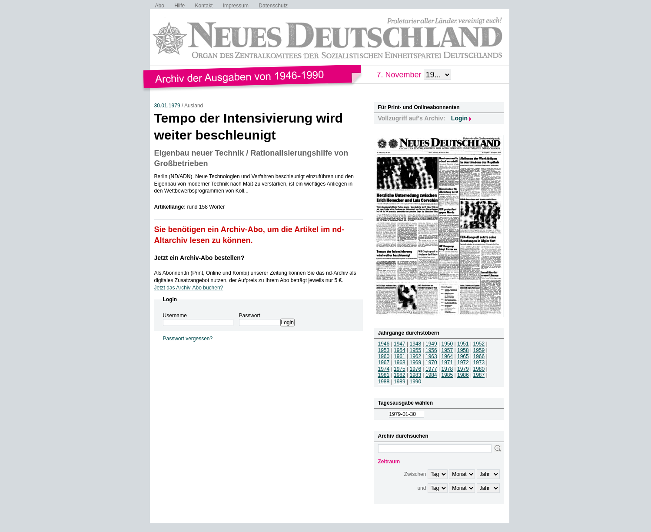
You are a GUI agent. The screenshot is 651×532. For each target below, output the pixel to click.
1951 (463, 344)
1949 (431, 344)
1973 (479, 362)
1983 (416, 375)
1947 (399, 344)
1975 (399, 369)
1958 (463, 350)
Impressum (236, 6)
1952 (479, 344)
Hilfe (179, 6)
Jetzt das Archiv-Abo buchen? (188, 288)
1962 (416, 356)
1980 (479, 369)
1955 (416, 350)
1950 (447, 344)
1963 (431, 356)
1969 (416, 362)
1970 (431, 362)
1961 (399, 356)
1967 (384, 362)
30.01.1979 (167, 106)
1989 (399, 382)
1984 (431, 375)
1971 (447, 362)
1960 (384, 356)
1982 (399, 375)
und (421, 488)
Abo (159, 6)
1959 (479, 350)
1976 (416, 369)
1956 (431, 350)
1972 (463, 362)
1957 (447, 350)
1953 (384, 350)
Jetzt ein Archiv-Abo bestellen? (199, 257)
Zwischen (415, 474)
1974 (384, 369)
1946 (384, 344)
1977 (431, 369)
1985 (447, 375)
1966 (479, 356)
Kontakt (204, 6)
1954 (399, 350)
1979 (463, 369)
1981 (384, 375)
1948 (416, 344)
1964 (447, 356)
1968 (399, 362)
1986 (463, 375)
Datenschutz (273, 6)
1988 (384, 382)
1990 (416, 382)
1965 (463, 356)
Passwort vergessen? (188, 339)
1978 (447, 369)
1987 (479, 375)
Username (175, 316)
